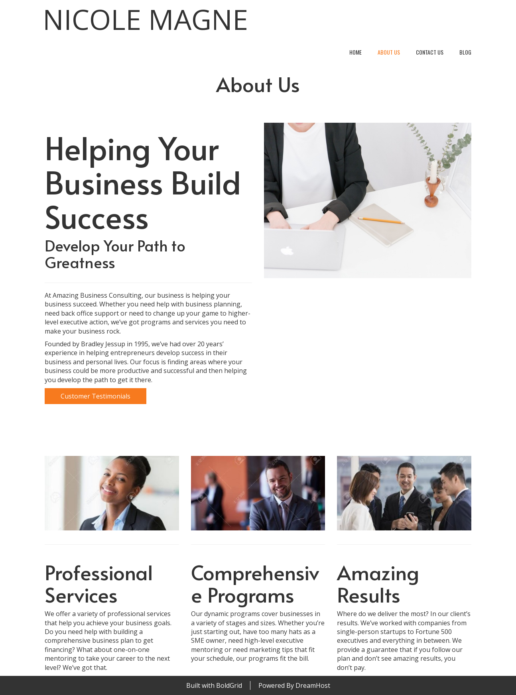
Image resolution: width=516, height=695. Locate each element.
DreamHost (312, 685)
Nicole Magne (145, 19)
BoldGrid (229, 685)
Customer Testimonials (95, 396)
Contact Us (429, 52)
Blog (465, 52)
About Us (389, 52)
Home (355, 52)
